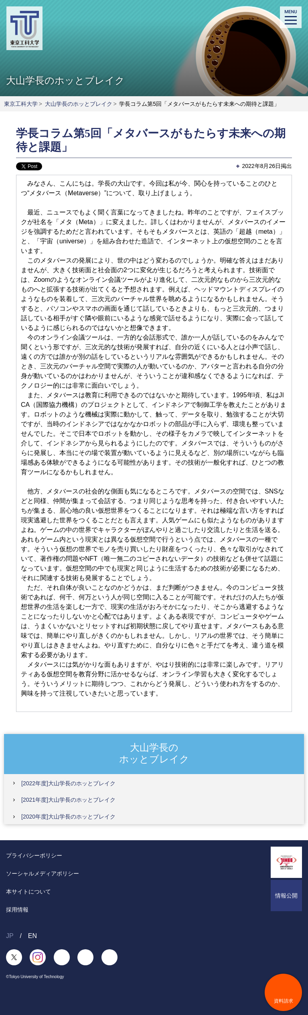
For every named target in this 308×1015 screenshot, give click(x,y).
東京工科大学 (21, 104)
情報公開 (286, 895)
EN (32, 935)
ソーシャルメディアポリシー (42, 873)
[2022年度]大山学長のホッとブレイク (68, 783)
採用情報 (17, 909)
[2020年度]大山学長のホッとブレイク (68, 816)
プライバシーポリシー (34, 855)
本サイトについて (28, 891)
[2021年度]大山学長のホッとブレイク (68, 800)
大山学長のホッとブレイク (78, 104)
